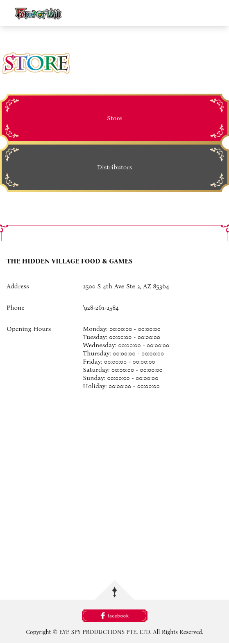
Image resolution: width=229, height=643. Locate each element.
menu (219, 12)
